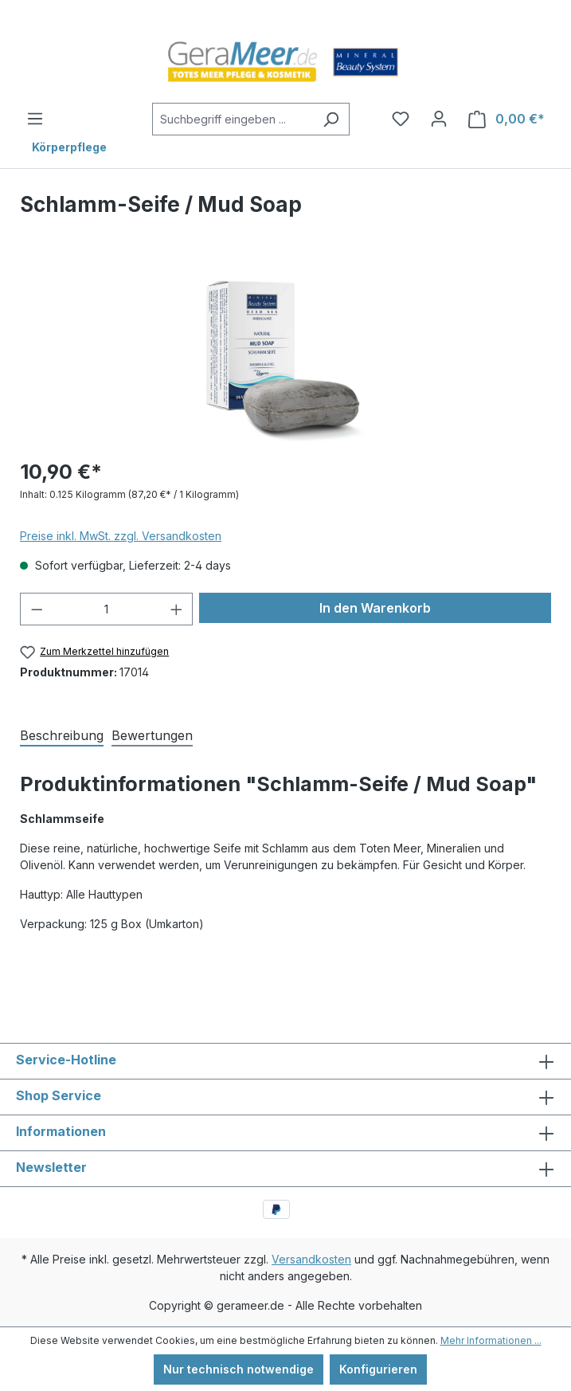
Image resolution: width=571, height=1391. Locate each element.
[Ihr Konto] (439, 119)
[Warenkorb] (506, 119)
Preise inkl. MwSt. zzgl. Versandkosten (120, 536)
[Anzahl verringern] (36, 609)
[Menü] (35, 119)
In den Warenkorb (375, 608)
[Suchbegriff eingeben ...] (232, 119)
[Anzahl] (107, 609)
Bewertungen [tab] (152, 735)
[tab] (62, 734)
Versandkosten (311, 1259)
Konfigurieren (378, 1369)
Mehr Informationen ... (491, 1340)
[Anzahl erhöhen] (177, 609)
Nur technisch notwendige (238, 1369)
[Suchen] (331, 119)
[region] (285, 355)
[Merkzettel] (400, 119)
